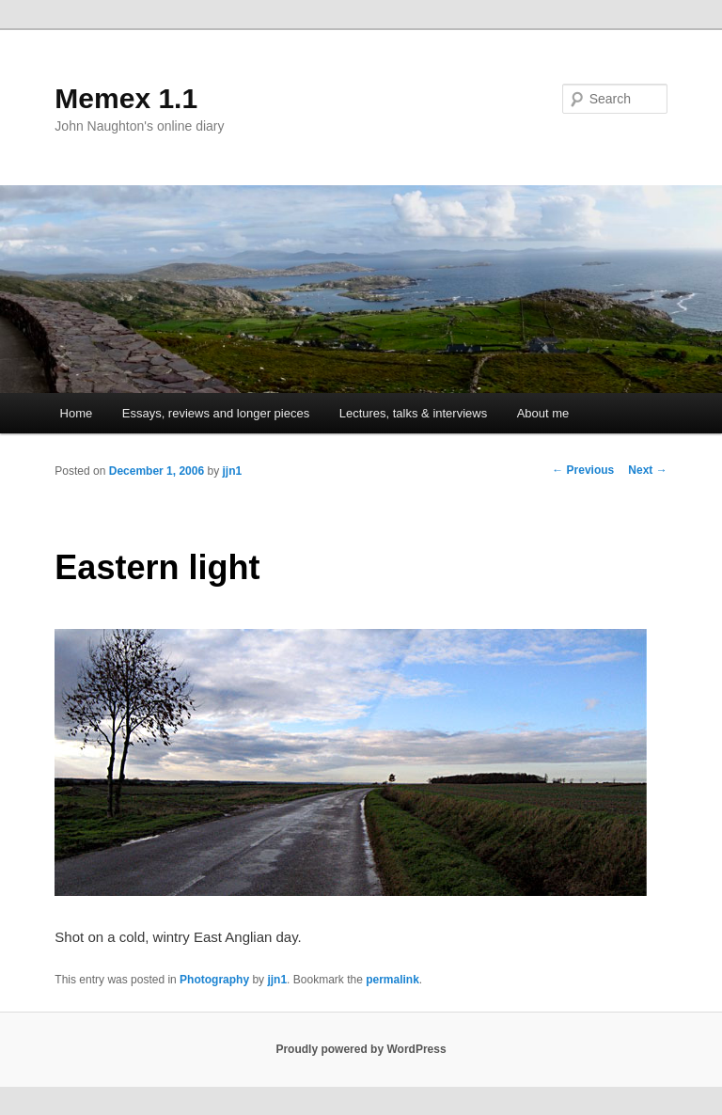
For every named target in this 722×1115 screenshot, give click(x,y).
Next (647, 470)
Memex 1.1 (126, 98)
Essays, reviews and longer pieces (215, 413)
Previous (583, 470)
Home (76, 413)
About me (543, 413)
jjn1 (233, 471)
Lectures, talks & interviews (413, 413)
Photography (214, 979)
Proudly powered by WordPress (360, 1049)
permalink (392, 979)
